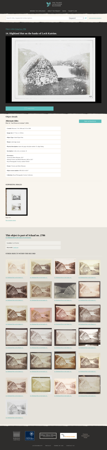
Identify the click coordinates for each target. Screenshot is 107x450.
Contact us (70, 445)
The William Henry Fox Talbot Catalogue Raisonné (53, 4)
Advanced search (95, 18)
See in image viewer (11, 220)
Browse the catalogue (37, 11)
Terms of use (58, 445)
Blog (64, 11)
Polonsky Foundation (68, 436)
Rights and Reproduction (90, 121)
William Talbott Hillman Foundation (48, 436)
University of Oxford (29, 435)
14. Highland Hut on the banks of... (14, 277)
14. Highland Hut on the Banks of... (63, 300)
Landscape (15, 247)
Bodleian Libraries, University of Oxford (16, 435)
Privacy (48, 445)
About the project (54, 11)
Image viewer (29, 108)
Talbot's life (72, 11)
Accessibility (37, 445)
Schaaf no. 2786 (20, 29)
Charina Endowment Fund (85, 436)
